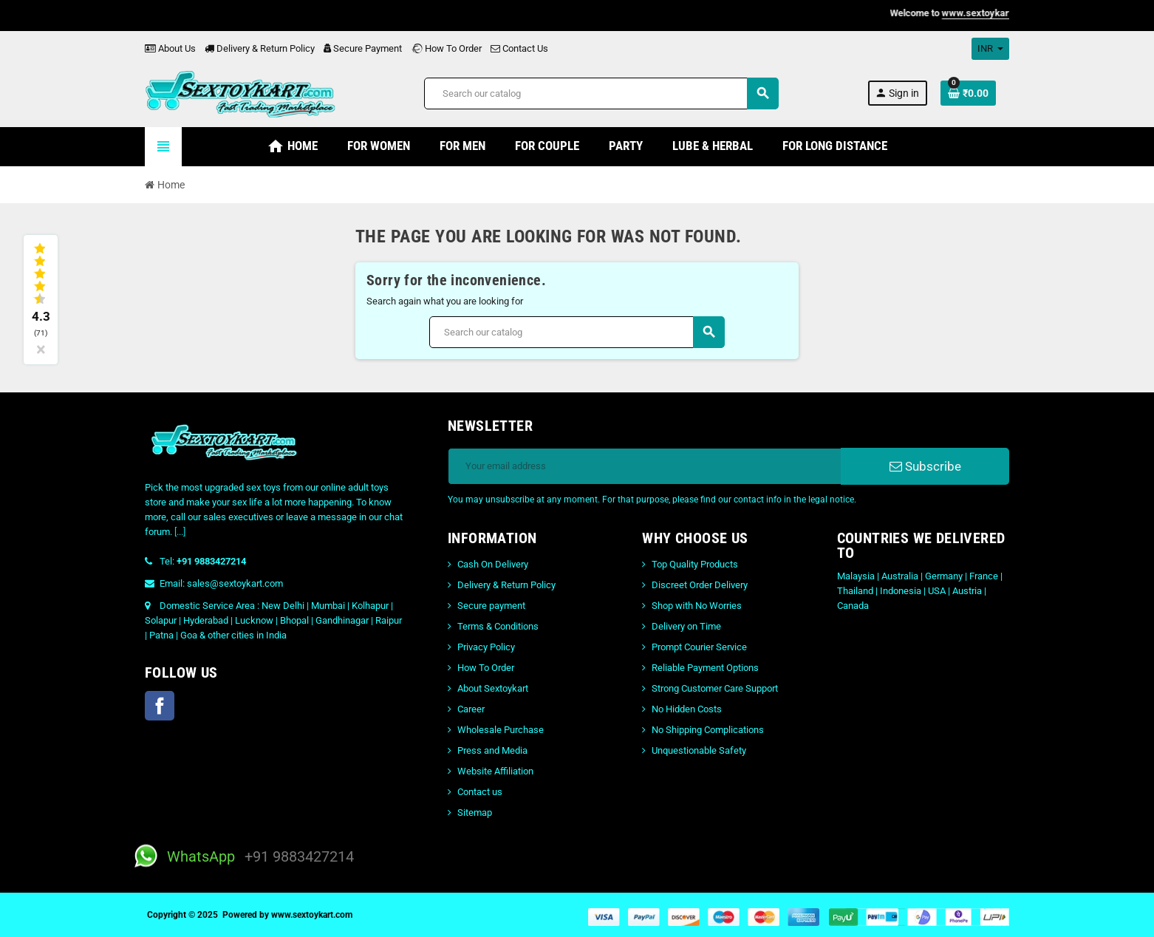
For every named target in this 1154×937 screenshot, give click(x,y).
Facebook (159, 705)
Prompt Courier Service (699, 647)
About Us (170, 48)
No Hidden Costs (687, 709)
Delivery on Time (686, 626)
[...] (179, 531)
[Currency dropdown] (990, 49)
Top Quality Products (695, 564)
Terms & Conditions (498, 626)
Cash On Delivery (492, 564)
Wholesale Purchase (500, 729)
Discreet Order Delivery (700, 584)
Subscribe (925, 466)
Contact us (479, 791)
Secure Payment (363, 48)
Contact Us (519, 48)
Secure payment (491, 605)
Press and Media (492, 750)
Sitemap (474, 812)
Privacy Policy (486, 647)
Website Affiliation (495, 771)
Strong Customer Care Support (715, 688)
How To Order (446, 48)
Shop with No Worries (697, 605)
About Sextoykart (492, 688)
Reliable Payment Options (705, 667)
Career (471, 709)
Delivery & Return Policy (260, 48)
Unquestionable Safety (699, 750)
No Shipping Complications (708, 729)
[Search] (601, 93)
